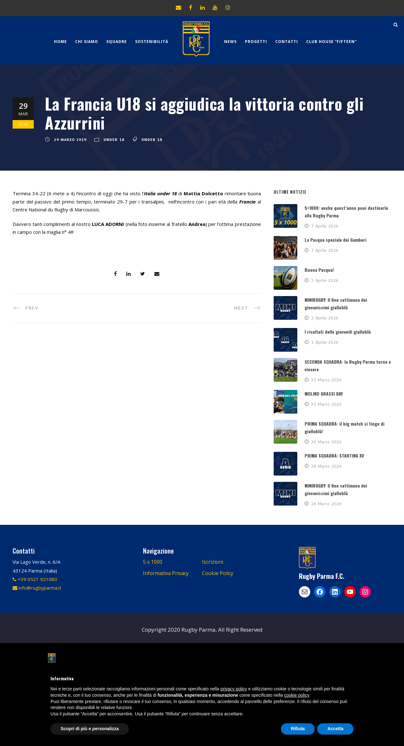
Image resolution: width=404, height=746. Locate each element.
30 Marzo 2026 (326, 441)
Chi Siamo (86, 41)
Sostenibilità (151, 41)
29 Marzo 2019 (70, 139)
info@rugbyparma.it (37, 588)
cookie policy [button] (296, 695)
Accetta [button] (335, 728)
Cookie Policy (217, 573)
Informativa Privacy (166, 573)
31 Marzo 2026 (326, 379)
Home (60, 41)
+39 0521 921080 (35, 579)
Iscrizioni (212, 561)
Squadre (116, 41)
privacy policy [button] (234, 688)
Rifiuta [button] (298, 728)
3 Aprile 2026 (324, 280)
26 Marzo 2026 (326, 503)
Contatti (286, 41)
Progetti (256, 41)
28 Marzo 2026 (326, 466)
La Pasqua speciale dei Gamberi (335, 239)
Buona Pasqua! (319, 269)
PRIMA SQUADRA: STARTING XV (334, 455)
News (230, 41)
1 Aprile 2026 (324, 342)
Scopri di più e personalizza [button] (90, 728)
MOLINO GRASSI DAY (324, 393)
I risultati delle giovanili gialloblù (338, 331)
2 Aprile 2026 (324, 317)
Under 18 (114, 139)
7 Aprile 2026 (324, 225)
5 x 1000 (152, 561)
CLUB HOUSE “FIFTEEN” (331, 41)
